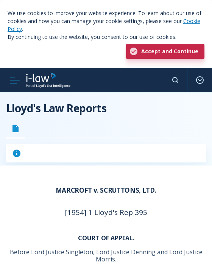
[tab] (15, 128)
